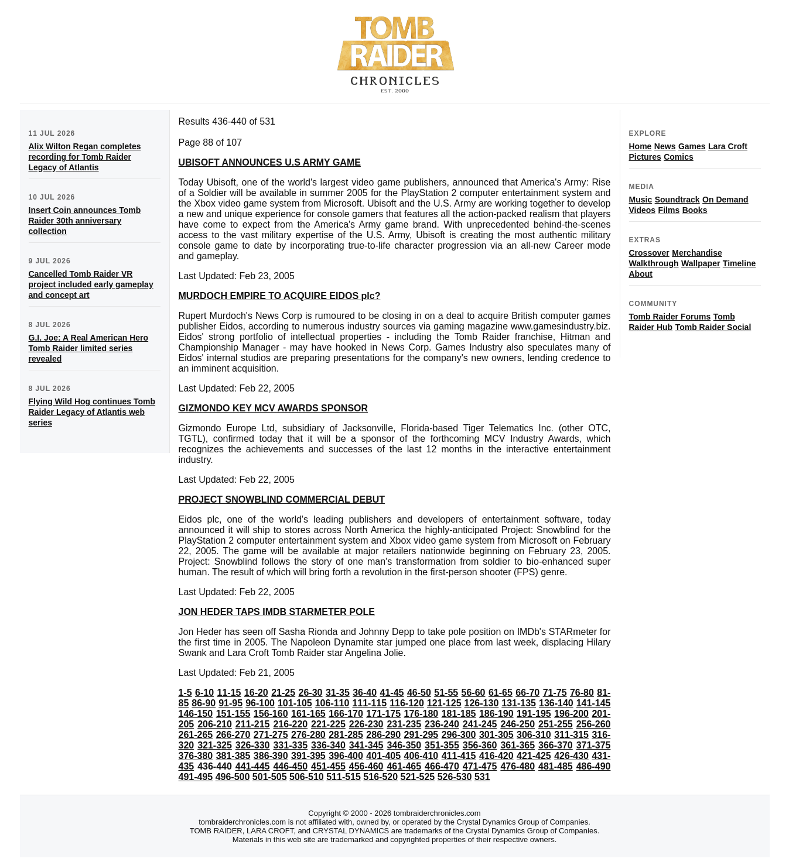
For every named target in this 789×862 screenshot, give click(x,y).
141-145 (593, 703)
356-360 (480, 745)
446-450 (290, 766)
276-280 (308, 735)
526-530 (455, 777)
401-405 (383, 756)
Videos (642, 210)
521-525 (418, 777)
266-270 (233, 735)
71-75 (555, 693)
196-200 (571, 714)
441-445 (252, 766)
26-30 (311, 693)
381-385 (233, 756)
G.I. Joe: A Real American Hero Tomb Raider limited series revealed (89, 348)
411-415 (459, 756)
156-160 (271, 714)
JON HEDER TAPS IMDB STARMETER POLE (277, 612)
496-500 (233, 777)
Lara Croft (727, 146)
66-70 (527, 693)
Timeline (739, 263)
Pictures (645, 157)
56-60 (474, 693)
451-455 (328, 766)
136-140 (556, 703)
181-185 (459, 714)
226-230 (366, 724)
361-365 (517, 745)
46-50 (419, 693)
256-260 (593, 724)
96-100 (260, 703)
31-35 (338, 693)
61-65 (501, 693)
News (665, 146)
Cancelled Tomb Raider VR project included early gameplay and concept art (91, 284)
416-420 (496, 756)
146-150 (196, 714)
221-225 (328, 724)
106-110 (332, 703)
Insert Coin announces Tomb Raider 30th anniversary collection (85, 220)
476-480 (517, 766)
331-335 (290, 745)
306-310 (534, 735)
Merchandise (697, 252)
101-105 (295, 703)
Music (641, 199)
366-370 (555, 745)
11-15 (229, 693)
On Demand (725, 199)
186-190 (496, 714)
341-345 (366, 745)
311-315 (571, 735)
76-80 (582, 693)
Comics (679, 157)
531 (482, 777)
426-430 (571, 756)
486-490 (593, 766)
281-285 (346, 735)
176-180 (421, 714)
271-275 (271, 735)
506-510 (306, 777)
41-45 (392, 693)
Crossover (649, 252)
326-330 (252, 745)
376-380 (196, 756)
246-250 (517, 724)
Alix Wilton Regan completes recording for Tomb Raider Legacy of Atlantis (85, 157)
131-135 (518, 703)
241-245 (480, 724)
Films (669, 210)
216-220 (290, 724)
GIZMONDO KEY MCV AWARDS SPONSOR (273, 408)
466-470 (442, 766)
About (641, 274)
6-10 (204, 693)
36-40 (365, 693)
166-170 (346, 714)
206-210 (214, 724)
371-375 (593, 745)
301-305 (496, 735)
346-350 (404, 745)
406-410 (421, 756)
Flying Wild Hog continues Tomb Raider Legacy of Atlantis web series (92, 412)
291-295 (421, 735)
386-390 (271, 756)
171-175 (383, 714)
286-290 (383, 735)
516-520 (380, 777)
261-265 (196, 735)
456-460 (366, 766)
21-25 (283, 693)
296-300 (459, 735)
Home (640, 146)
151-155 (233, 714)
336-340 (328, 745)
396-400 (346, 756)
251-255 (555, 724)
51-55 (446, 693)
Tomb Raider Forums (670, 316)
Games (692, 146)
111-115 (369, 703)
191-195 (534, 714)
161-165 (308, 714)
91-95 (230, 703)
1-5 (185, 693)
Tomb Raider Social (713, 327)
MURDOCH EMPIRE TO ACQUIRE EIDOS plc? (280, 296)
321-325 (214, 745)
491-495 (196, 777)
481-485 (555, 766)
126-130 (481, 703)
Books (695, 210)
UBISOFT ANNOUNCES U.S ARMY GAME (270, 162)
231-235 (404, 724)
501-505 (269, 777)
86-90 (204, 703)
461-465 (404, 766)
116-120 (407, 703)
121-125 (444, 703)
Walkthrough (654, 263)
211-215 (252, 724)
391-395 (308, 756)
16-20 (256, 693)
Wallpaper (700, 263)
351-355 (442, 745)
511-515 (343, 777)
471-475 (480, 766)
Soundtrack (677, 199)
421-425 (534, 756)
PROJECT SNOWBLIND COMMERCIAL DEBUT (282, 499)
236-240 (442, 724)
